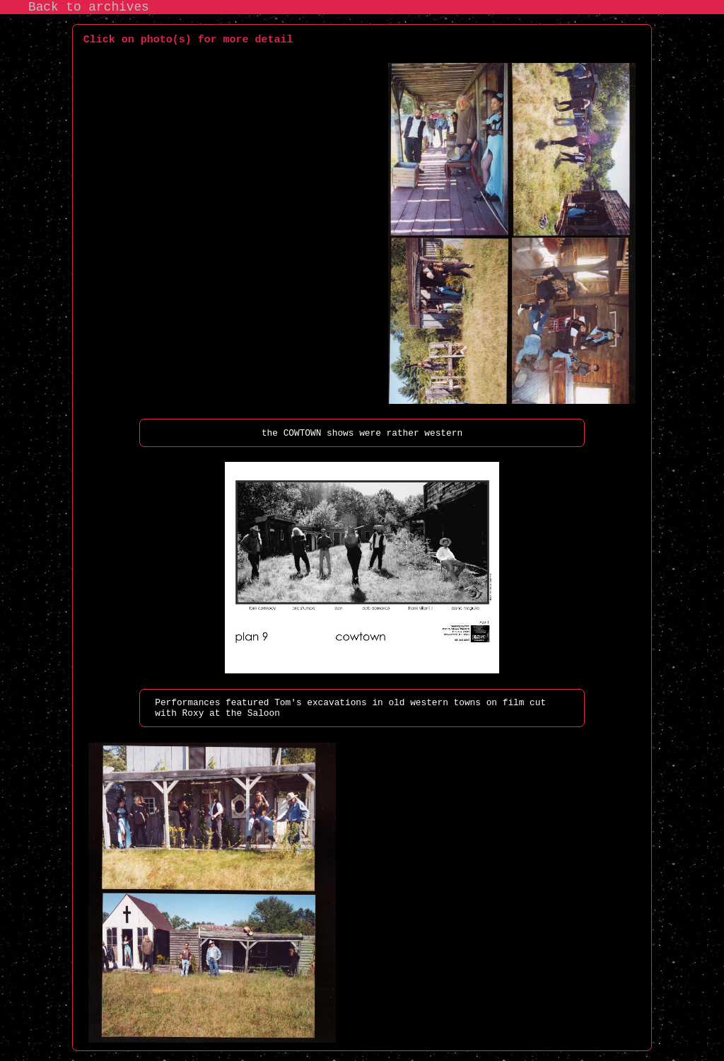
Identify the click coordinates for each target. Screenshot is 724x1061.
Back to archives (88, 7)
